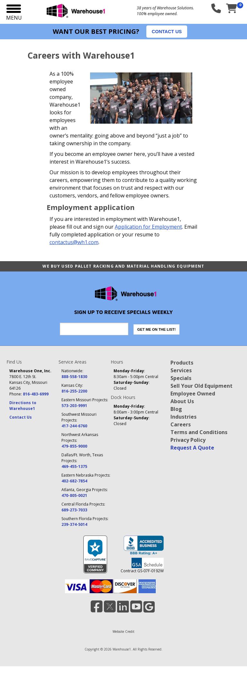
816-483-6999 (36, 394)
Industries (183, 416)
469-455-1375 (74, 466)
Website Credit (123, 631)
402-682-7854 (74, 481)
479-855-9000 (74, 446)
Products (181, 362)
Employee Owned (192, 393)
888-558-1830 (74, 376)
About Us (182, 401)
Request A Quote (192, 447)
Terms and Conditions (198, 432)
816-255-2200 (74, 391)
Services (181, 370)
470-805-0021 (74, 495)
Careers (180, 424)
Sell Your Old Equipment (201, 385)
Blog (176, 409)
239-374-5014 (74, 524)
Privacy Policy (188, 439)
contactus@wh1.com (74, 242)
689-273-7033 (74, 510)
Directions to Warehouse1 (22, 405)
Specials (180, 378)
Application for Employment (148, 226)
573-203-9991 (74, 405)
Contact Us (20, 417)
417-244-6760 (74, 426)
